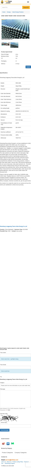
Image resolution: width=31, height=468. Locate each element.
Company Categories (21, 452)
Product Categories (7, 452)
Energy (9, 12)
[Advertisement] (15, 206)
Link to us (3, 461)
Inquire (28, 67)
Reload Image (4, 422)
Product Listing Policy (17, 461)
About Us (9, 461)
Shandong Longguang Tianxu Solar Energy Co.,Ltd (13, 226)
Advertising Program (9, 463)
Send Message (4, 430)
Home (3, 12)
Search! (26, 7)
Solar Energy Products (17, 12)
